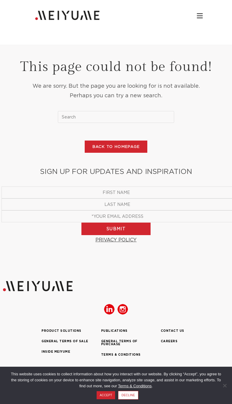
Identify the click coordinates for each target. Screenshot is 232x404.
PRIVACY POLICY (116, 240)
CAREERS (169, 342)
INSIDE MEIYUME (55, 352)
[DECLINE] (225, 385)
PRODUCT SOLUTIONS (61, 331)
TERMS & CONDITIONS (121, 355)
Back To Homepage (116, 147)
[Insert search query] (116, 117)
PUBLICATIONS (114, 331)
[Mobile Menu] (203, 16)
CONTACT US (172, 331)
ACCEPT (106, 395)
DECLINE (128, 395)
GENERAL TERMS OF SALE (64, 342)
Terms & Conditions (135, 386)
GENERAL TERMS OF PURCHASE (119, 343)
